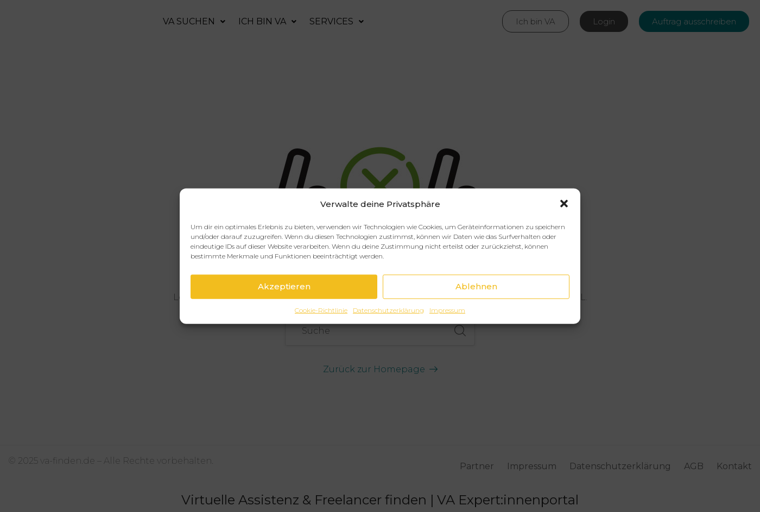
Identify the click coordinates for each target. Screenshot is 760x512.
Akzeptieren (284, 286)
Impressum (447, 310)
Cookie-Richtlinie (321, 310)
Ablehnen (476, 286)
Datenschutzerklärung (388, 310)
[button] (564, 203)
